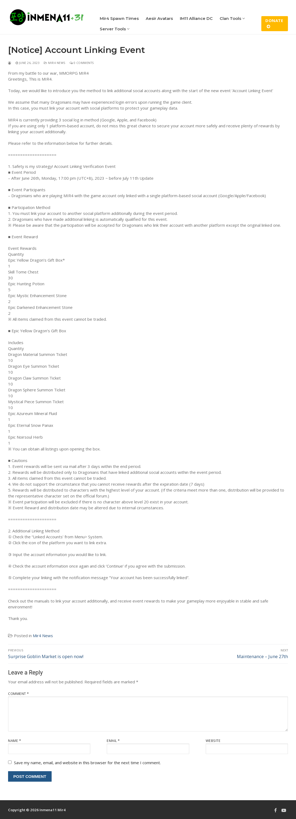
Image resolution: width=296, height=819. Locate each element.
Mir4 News (54, 63)
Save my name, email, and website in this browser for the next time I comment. (87, 762)
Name (14, 740)
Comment (18, 693)
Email (113, 740)
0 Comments (82, 63)
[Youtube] (284, 810)
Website (213, 740)
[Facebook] (275, 810)
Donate (274, 23)
